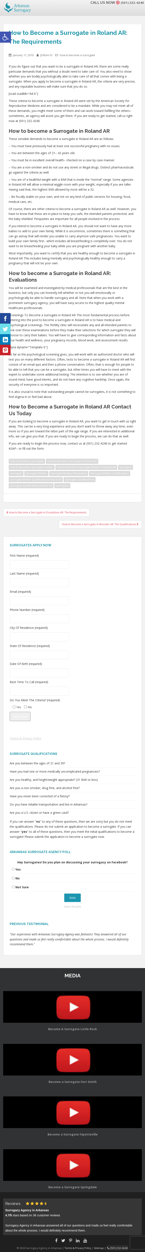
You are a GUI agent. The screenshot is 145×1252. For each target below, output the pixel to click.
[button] (5, 37)
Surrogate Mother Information (69, 473)
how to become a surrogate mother (31, 467)
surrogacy (125, 467)
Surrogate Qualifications (79, 479)
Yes (18, 869)
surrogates (62, 485)
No (17, 878)
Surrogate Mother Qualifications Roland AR (35, 479)
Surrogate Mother (36, 473)
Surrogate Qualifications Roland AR (31, 485)
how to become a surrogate (77, 55)
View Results (72, 907)
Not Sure (22, 887)
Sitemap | (101, 1247)
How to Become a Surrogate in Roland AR (72, 461)
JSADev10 (46, 55)
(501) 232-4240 (131, 2)
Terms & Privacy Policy (25, 738)
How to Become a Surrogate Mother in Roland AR (86, 467)
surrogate (16, 473)
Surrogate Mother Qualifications (109, 473)
